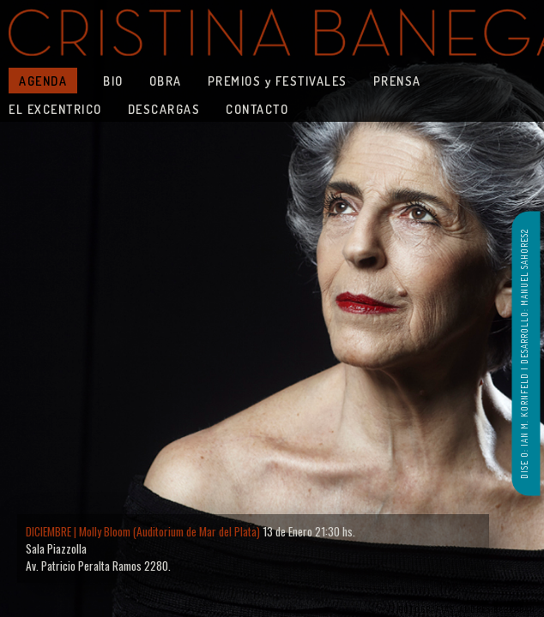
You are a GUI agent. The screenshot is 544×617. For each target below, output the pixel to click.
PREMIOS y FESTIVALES (278, 80)
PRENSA (397, 80)
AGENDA (43, 80)
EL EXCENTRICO (55, 109)
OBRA (165, 80)
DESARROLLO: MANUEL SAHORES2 (524, 296)
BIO (113, 80)
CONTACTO (257, 109)
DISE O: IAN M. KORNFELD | (524, 421)
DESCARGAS (164, 109)
